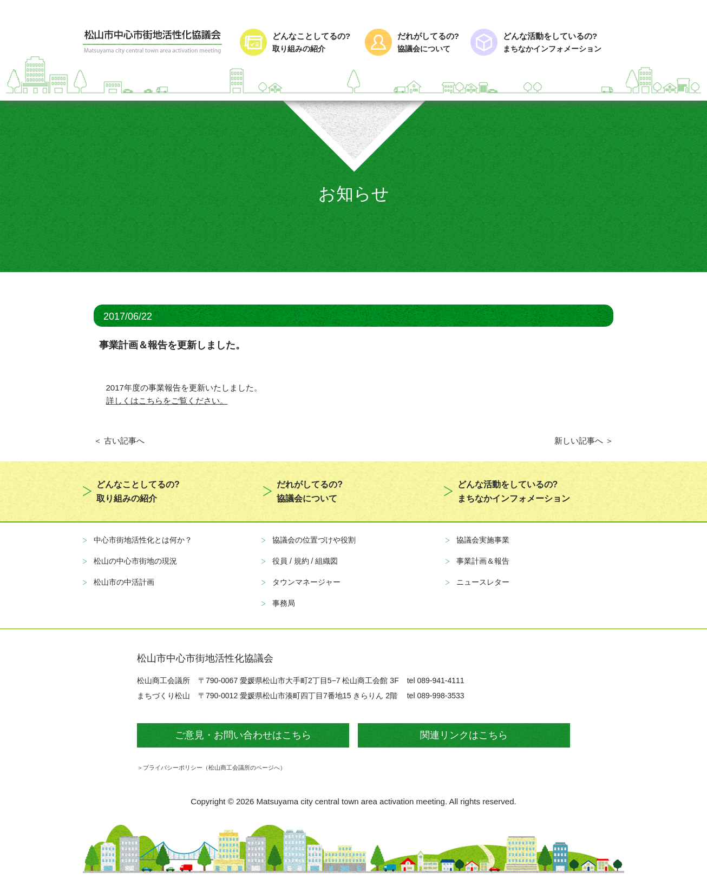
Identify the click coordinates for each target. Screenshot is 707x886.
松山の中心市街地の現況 (135, 561)
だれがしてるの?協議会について (310, 491)
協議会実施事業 (482, 539)
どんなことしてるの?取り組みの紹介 (138, 491)
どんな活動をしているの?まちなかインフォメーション (513, 491)
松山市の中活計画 (124, 582)
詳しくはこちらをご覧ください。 (167, 400)
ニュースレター (482, 582)
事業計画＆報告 (482, 561)
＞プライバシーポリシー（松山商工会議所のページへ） (211, 767)
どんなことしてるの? (313, 43)
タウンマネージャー (306, 582)
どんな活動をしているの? (563, 43)
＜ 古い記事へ (119, 440)
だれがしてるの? (429, 43)
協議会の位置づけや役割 (314, 539)
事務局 (283, 603)
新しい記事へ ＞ (583, 440)
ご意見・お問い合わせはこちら (243, 735)
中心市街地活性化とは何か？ (143, 539)
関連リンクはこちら (464, 735)
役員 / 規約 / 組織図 (305, 561)
